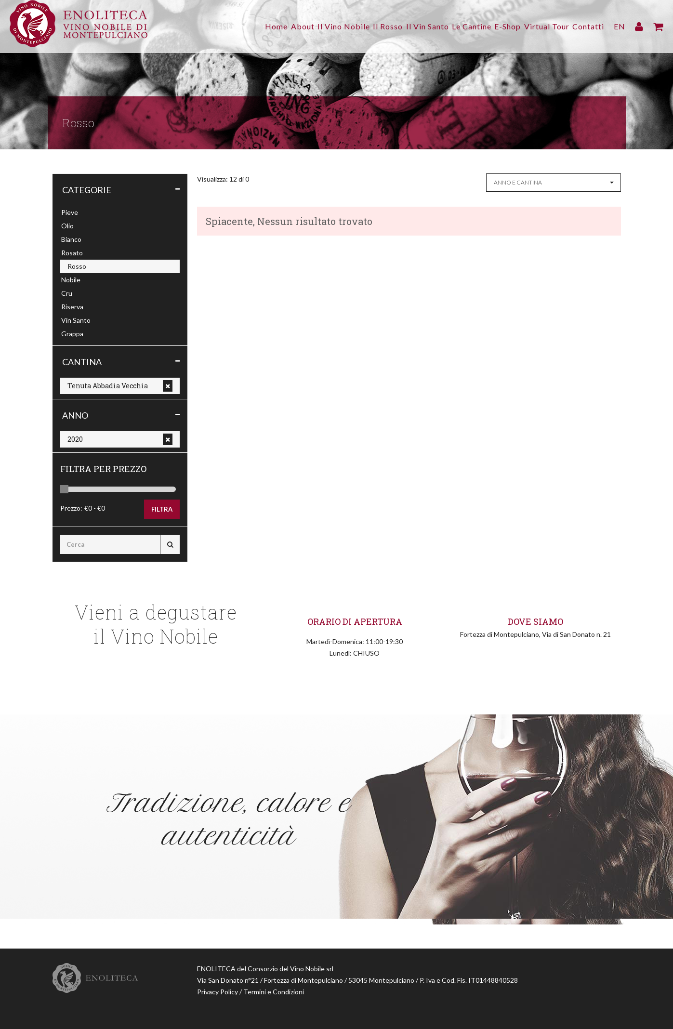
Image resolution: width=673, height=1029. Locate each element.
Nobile (70, 280)
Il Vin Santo (404, 26)
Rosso (76, 266)
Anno (75, 415)
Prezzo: (71, 508)
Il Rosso (360, 26)
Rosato (72, 253)
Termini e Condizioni (273, 992)
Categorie (86, 190)
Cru (66, 293)
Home (231, 26)
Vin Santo (76, 320)
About (263, 26)
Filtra (161, 509)
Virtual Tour (541, 26)
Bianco (71, 239)
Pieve (69, 212)
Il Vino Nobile (310, 26)
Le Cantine (455, 26)
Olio (67, 226)
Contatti (588, 26)
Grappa (72, 334)
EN (619, 26)
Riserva (72, 307)
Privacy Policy (217, 992)
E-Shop (496, 26)
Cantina (82, 361)
